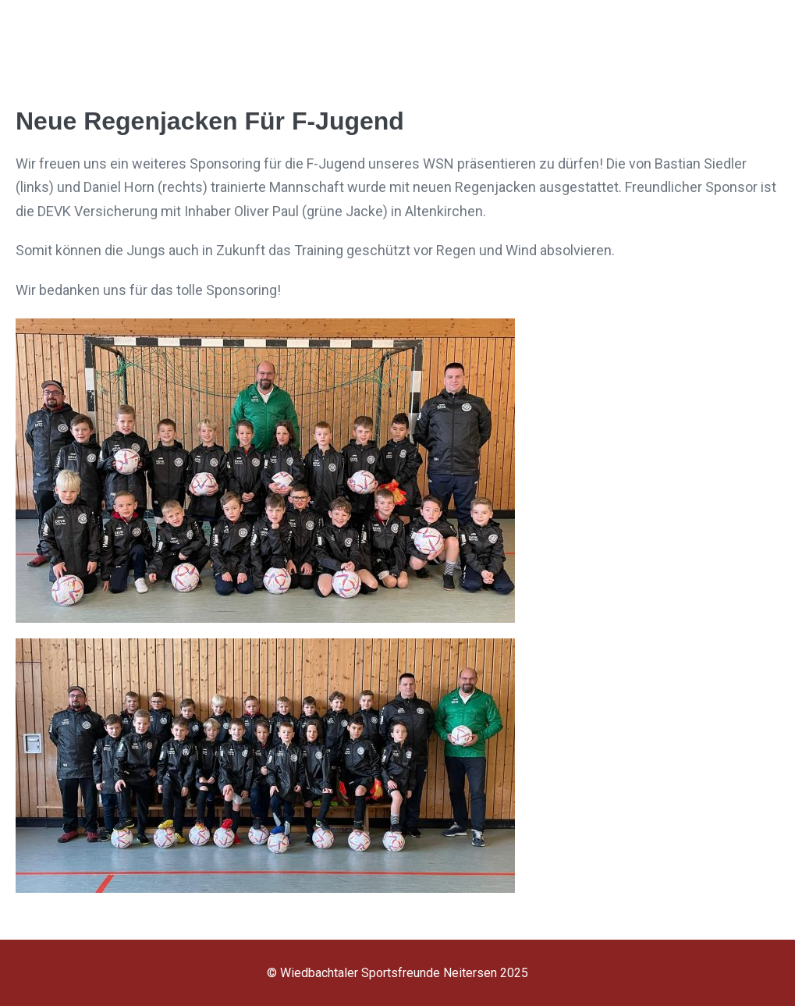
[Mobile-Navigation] (768, 38)
